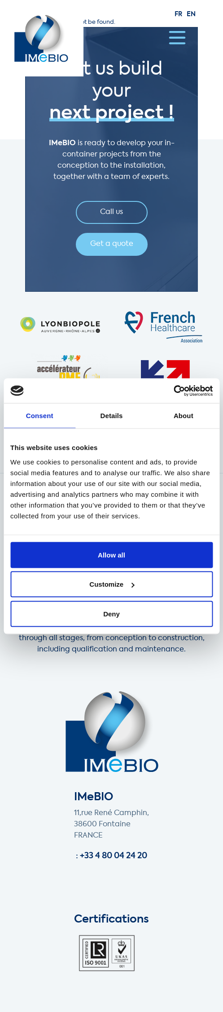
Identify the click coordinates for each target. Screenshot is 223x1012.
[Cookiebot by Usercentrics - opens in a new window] (173, 391)
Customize (111, 584)
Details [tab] (112, 415)
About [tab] (183, 415)
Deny (111, 613)
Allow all (111, 554)
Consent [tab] (39, 415)
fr (178, 14)
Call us (111, 212)
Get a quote (111, 244)
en (191, 14)
